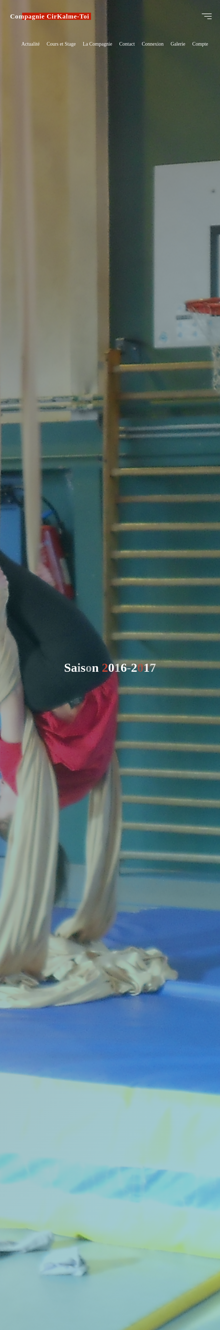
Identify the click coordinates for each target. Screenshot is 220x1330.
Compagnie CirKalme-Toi (51, 16)
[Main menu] (205, 16)
